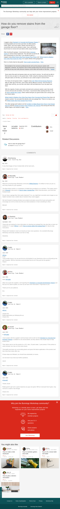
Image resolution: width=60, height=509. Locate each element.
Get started (30, 15)
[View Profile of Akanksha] (12, 216)
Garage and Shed (10, 115)
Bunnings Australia (22, 506)
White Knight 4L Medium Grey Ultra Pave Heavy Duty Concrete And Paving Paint (27, 97)
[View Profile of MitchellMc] (13, 175)
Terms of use (32, 501)
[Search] (30, 6)
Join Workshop (30, 435)
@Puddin (8, 279)
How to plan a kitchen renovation (9, 476)
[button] (48, 48)
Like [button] (56, 115)
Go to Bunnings (0, 494)
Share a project (42, 2)
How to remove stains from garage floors (34, 226)
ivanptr (52, 69)
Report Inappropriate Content (10, 169)
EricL (42, 62)
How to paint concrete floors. (32, 62)
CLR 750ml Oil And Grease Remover (42, 81)
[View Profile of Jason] (22, 128)
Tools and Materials (23, 118)
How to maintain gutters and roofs (29, 452)
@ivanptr (7, 190)
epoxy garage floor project (14, 92)
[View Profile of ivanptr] (51, 131)
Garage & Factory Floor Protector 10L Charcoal (28, 105)
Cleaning (9, 118)
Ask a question (29, 2)
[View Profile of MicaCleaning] (12, 158)
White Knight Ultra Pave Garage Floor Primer (24, 57)
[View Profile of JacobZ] (12, 326)
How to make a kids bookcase (9, 452)
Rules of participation (21, 501)
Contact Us (9, 501)
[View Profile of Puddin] (10, 247)
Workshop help (49, 501)
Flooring (14, 118)
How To (4, 455)
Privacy (40, 501)
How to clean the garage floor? (16, 143)
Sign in (52, 2)
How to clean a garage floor (27, 190)
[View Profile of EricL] (51, 127)
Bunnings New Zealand (36, 506)
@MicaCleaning (33, 183)
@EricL (16, 226)
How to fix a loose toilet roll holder (49, 452)
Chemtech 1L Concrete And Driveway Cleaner (25, 42)
